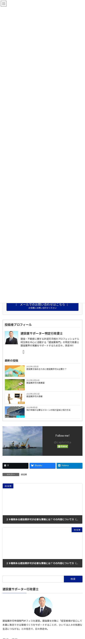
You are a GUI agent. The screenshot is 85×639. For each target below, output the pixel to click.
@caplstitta (62, 442)
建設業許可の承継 (34, 396)
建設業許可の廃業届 (35, 383)
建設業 (21, 375)
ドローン (20, 416)
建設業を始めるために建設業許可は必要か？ (46, 369)
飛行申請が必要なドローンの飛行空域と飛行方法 (48, 410)
